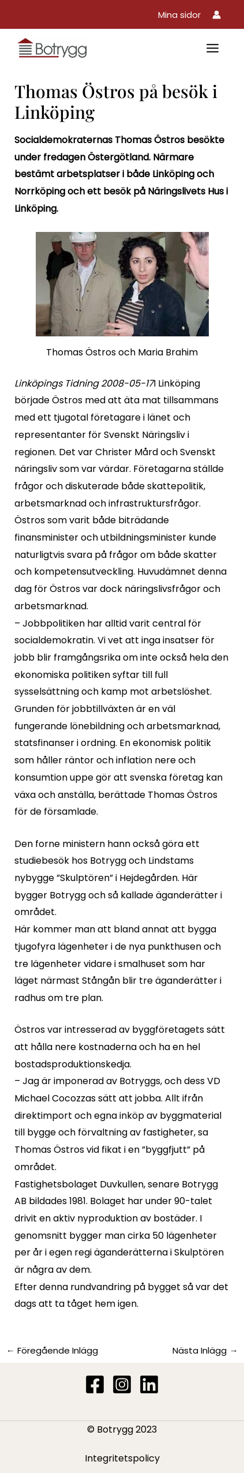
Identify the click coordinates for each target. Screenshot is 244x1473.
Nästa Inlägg (205, 1350)
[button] (179, 14)
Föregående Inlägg (52, 1350)
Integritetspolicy (122, 1458)
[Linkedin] (149, 1384)
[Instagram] (122, 1384)
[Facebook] (95, 1384)
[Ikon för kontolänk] (216, 14)
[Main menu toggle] (212, 48)
